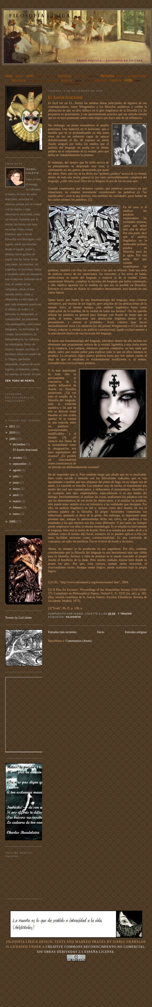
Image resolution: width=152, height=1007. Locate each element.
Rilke (88, 80)
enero (16, 514)
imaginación (137, 76)
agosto (17, 470)
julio (16, 476)
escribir (93, 76)
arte (30, 76)
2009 (12, 439)
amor (19, 76)
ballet (39, 76)
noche (53, 80)
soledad (100, 80)
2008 (12, 521)
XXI (84, 84)
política (78, 81)
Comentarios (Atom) (79, 640)
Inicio (100, 632)
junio (16, 482)
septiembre (20, 463)
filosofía (107, 76)
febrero (17, 507)
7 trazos (125, 613)
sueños (115, 80)
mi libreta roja (37, 80)
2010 (12, 432)
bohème (65, 76)
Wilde (138, 81)
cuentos (80, 76)
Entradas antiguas (136, 632)
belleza (50, 76)
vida (128, 80)
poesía (66, 80)
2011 (12, 426)
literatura (18, 80)
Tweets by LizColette (18, 617)
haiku (121, 76)
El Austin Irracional (65, 97)
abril (16, 495)
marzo (17, 501)
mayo (16, 488)
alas (8, 76)
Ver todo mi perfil (20, 380)
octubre (17, 457)
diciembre (19, 444)
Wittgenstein (72, 84)
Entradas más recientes (62, 632)
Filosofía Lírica (40, 15)
